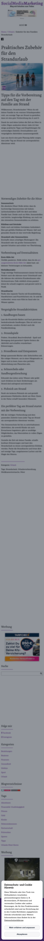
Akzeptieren (22, 934)
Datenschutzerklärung (13, 920)
